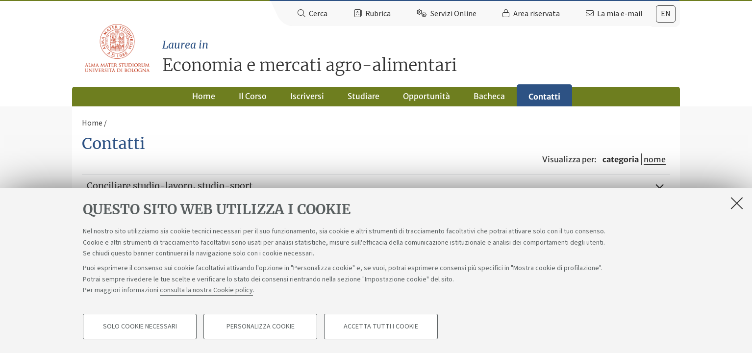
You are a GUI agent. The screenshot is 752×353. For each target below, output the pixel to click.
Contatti (544, 96)
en (666, 13)
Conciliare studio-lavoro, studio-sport (169, 185)
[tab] (666, 14)
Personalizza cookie (260, 326)
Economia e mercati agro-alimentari (421, 57)
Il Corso (253, 96)
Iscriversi (307, 96)
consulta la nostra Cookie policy (206, 290)
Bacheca (489, 96)
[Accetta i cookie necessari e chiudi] (737, 203)
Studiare (363, 96)
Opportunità (426, 96)
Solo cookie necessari (140, 326)
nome (655, 159)
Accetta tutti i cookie (381, 326)
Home (203, 96)
